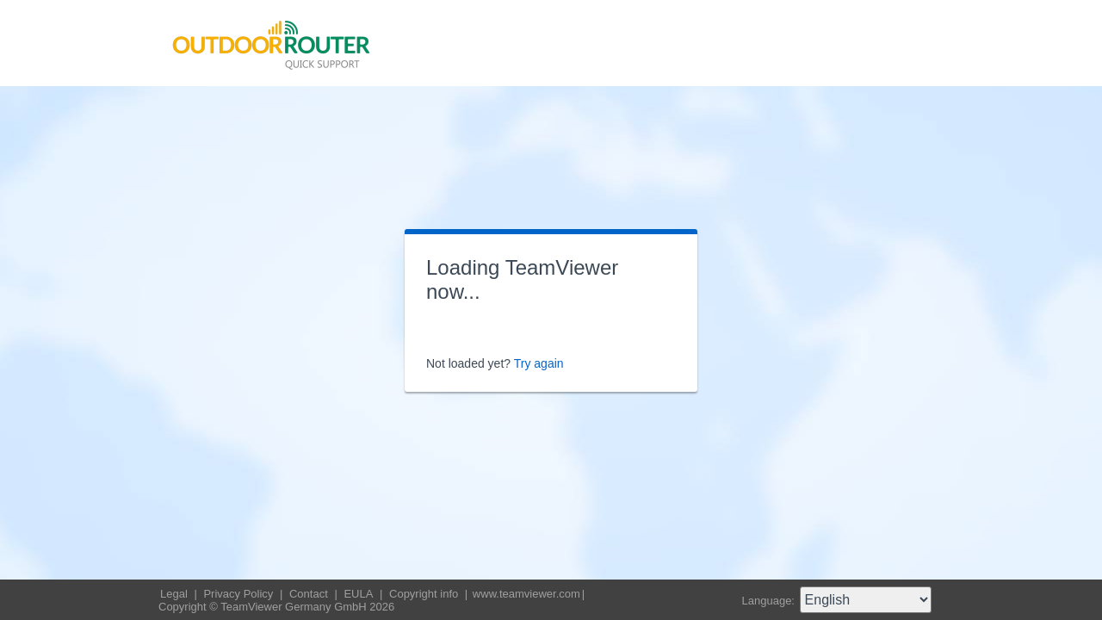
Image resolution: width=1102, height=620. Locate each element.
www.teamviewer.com (526, 593)
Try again (539, 363)
